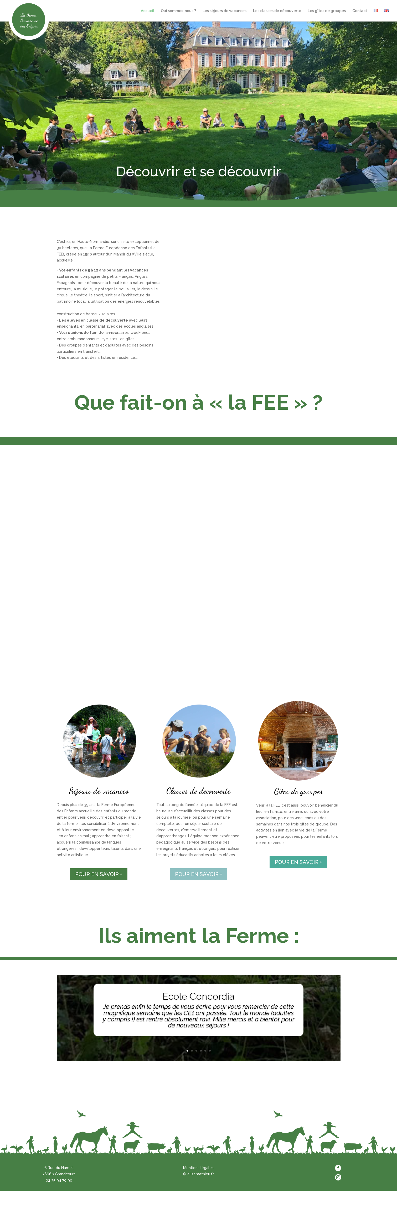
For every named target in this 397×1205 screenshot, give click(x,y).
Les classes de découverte (277, 11)
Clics (198, 1042)
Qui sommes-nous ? (178, 11)
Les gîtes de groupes (327, 11)
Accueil (147, 11)
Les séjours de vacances (224, 11)
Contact (359, 11)
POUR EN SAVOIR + (98, 874)
